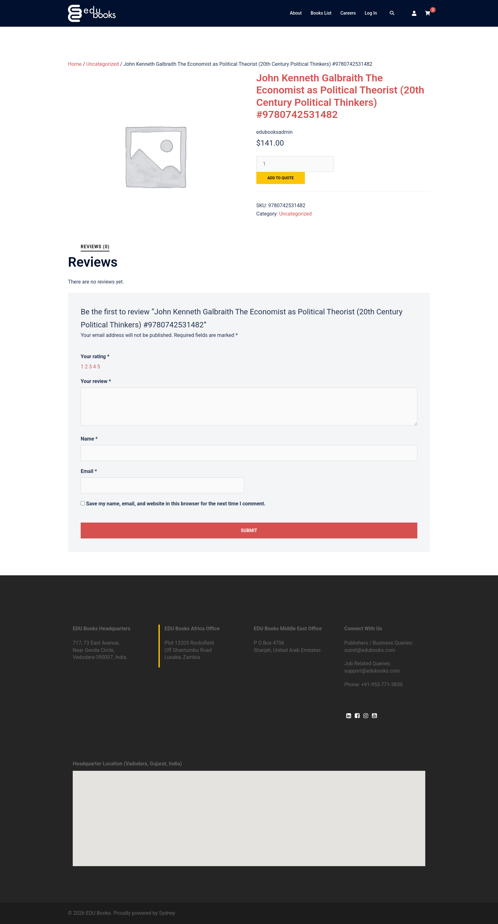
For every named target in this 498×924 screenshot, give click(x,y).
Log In (371, 13)
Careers (348, 13)
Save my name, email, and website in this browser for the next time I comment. (176, 504)
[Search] (392, 13)
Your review (96, 381)
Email (89, 471)
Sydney (167, 913)
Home (75, 64)
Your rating (95, 356)
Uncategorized (102, 64)
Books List (321, 13)
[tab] (95, 247)
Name (89, 439)
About (296, 13)
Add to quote (280, 178)
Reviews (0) (95, 246)
